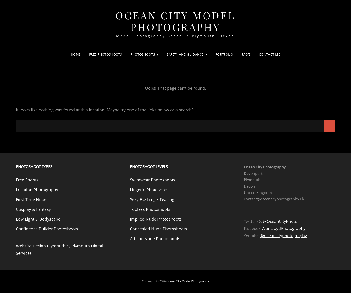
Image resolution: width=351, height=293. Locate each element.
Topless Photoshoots (150, 209)
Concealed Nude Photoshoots (158, 229)
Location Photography (37, 189)
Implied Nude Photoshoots (156, 219)
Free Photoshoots (105, 54)
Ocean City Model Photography (176, 20)
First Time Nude (31, 199)
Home (76, 54)
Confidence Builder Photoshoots (47, 229)
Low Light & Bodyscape (38, 219)
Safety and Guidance (185, 54)
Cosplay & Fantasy (33, 209)
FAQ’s (246, 54)
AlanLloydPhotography (283, 228)
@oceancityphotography (283, 235)
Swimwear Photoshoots (152, 180)
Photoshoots (143, 54)
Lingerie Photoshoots (150, 189)
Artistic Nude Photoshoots (155, 238)
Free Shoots (27, 180)
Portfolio (224, 54)
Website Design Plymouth (40, 246)
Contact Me (269, 54)
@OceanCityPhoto (280, 221)
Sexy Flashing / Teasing (152, 199)
